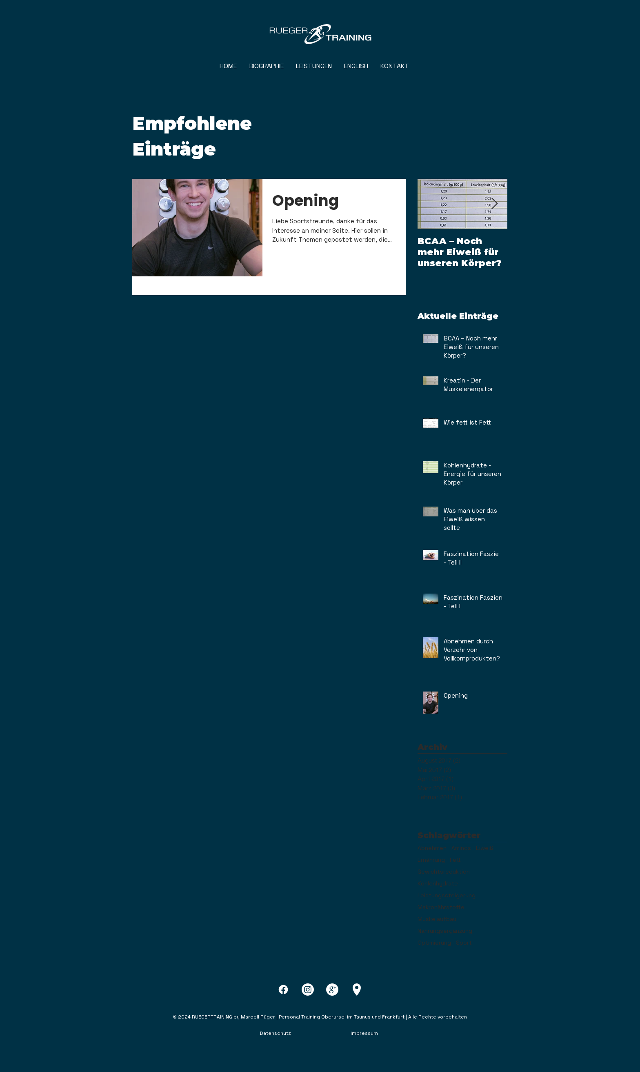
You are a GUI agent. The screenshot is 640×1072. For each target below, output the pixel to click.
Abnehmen (432, 848)
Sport (464, 942)
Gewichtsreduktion (444, 871)
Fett (455, 859)
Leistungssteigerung (447, 895)
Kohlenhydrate (438, 883)
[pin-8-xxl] (357, 989)
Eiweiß (484, 848)
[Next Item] (494, 204)
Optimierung (434, 942)
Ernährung (431, 859)
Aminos (461, 848)
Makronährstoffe (441, 907)
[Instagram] (308, 989)
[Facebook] (283, 989)
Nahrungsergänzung (445, 930)
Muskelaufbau (437, 919)
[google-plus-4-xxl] (332, 989)
